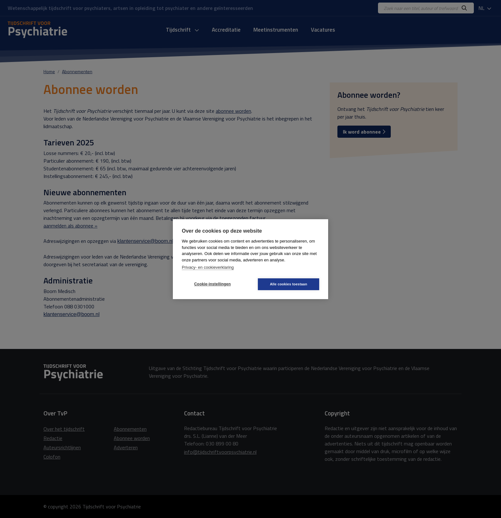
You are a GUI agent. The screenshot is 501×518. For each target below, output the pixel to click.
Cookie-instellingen (212, 284)
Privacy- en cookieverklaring (208, 267)
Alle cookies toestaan (288, 284)
